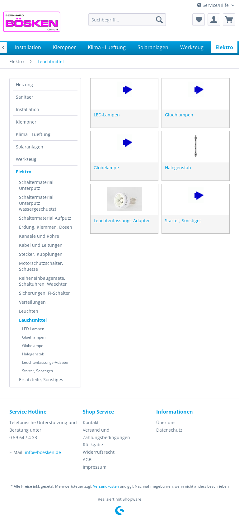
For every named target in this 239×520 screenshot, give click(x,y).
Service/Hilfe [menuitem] (213, 5)
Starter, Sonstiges (37, 370)
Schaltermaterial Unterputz (36, 185)
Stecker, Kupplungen (41, 254)
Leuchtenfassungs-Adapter (45, 362)
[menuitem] (127, 19)
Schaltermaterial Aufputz (45, 218)
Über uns (166, 422)
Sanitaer (24, 97)
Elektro (23, 172)
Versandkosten (106, 486)
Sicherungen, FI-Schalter (44, 293)
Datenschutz (169, 430)
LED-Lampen (33, 328)
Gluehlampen (33, 337)
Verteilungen (32, 302)
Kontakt (91, 422)
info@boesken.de (43, 452)
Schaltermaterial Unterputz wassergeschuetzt (37, 203)
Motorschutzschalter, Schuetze (41, 266)
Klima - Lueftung (33, 134)
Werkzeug (26, 159)
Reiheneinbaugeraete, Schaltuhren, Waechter (43, 281)
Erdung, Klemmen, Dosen (45, 227)
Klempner (26, 122)
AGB (87, 459)
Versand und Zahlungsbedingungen (106, 433)
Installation (27, 109)
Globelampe (32, 345)
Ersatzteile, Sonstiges (41, 379)
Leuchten (28, 311)
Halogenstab (33, 354)
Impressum (94, 467)
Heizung (24, 84)
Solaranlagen (29, 147)
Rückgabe (93, 444)
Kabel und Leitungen (41, 245)
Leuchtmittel (33, 320)
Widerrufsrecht (99, 452)
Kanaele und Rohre (39, 236)
